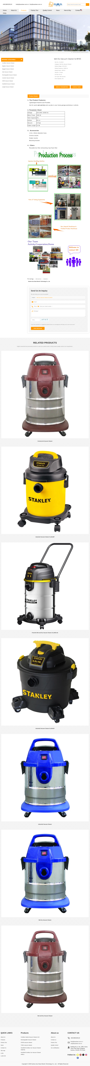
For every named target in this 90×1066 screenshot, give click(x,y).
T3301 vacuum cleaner (27, 1045)
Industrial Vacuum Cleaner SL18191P (45, 728)
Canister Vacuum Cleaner (8, 78)
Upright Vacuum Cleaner (8, 86)
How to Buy (67, 10)
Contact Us (4, 1047)
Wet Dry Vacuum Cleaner (45, 920)
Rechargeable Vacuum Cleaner (9, 75)
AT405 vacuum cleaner (27, 1042)
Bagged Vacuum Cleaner (8, 69)
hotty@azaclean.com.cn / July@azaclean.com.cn (29, 4)
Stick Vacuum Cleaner (7, 72)
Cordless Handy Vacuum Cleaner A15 (31, 1037)
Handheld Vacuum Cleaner (8, 84)
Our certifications (54, 1047)
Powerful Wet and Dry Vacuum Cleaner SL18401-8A (45, 632)
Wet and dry (38, 279)
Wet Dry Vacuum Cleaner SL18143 (44, 297)
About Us (14, 10)
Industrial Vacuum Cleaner (45, 824)
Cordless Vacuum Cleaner (8, 63)
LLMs (2, 1053)
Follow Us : (72, 1055)
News (58, 10)
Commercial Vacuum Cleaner (45, 441)
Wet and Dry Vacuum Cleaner (45, 1015)
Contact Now (77, 87)
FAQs (4, 13)
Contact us (53, 1039)
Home (5, 10)
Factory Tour (34, 10)
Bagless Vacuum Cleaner (8, 66)
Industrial (45, 279)
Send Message (38, 328)
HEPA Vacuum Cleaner (7, 81)
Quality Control (47, 10)
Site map (3, 1050)
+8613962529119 (7, 4)
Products (23, 10)
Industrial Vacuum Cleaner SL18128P (45, 537)
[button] (39, 49)
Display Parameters (62, 87)
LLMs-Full (3, 1056)
